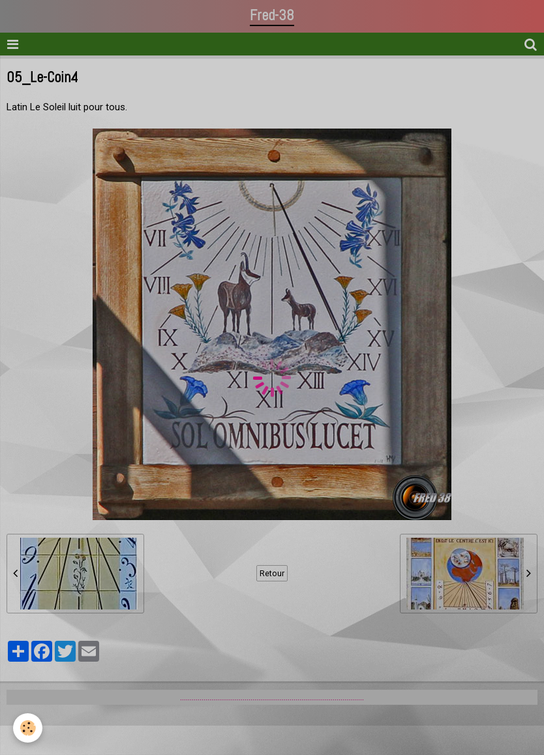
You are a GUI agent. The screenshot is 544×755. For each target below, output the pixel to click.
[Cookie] (27, 728)
